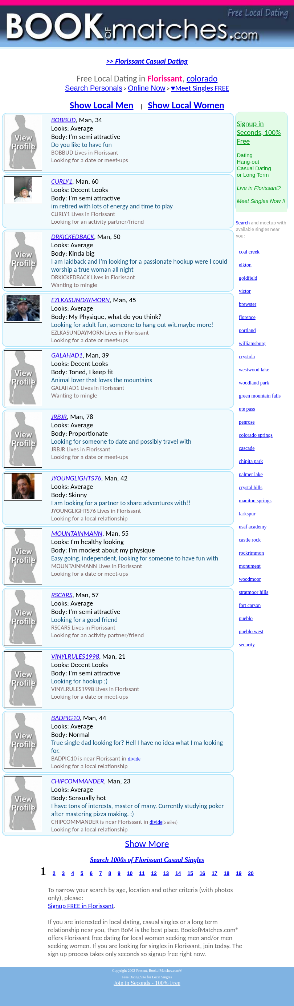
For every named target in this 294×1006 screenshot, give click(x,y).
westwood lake (254, 369)
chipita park (251, 461)
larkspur (247, 513)
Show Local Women (186, 105)
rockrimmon (251, 553)
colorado (202, 78)
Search (243, 223)
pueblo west (251, 631)
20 (251, 873)
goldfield (248, 278)
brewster (247, 304)
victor (245, 291)
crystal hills (250, 487)
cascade (247, 448)
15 (190, 873)
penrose (247, 422)
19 (239, 873)
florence (247, 317)
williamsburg (252, 343)
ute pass (247, 409)
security (247, 644)
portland (247, 330)
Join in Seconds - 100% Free (147, 983)
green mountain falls (260, 396)
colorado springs (256, 435)
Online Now (146, 88)
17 (214, 873)
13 (166, 873)
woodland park (254, 383)
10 (130, 873)
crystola (247, 356)
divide (134, 759)
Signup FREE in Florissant (81, 906)
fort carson (250, 605)
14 (178, 873)
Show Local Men (102, 105)
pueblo (246, 618)
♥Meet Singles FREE (200, 88)
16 (202, 873)
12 (154, 873)
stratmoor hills (253, 592)
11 (142, 873)
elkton (245, 265)
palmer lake (251, 474)
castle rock (250, 540)
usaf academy (253, 527)
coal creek (249, 252)
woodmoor (250, 579)
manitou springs (255, 500)
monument (250, 566)
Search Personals (93, 88)
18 (226, 873)
